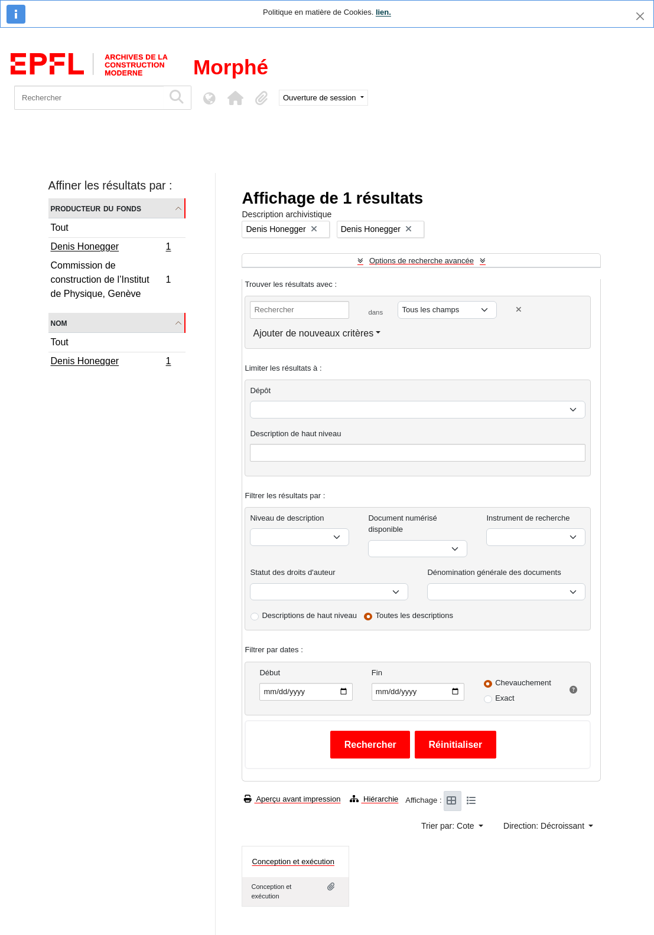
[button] (235, 98)
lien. (383, 12)
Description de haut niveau (295, 433)
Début (269, 672)
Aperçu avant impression (292, 799)
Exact (505, 698)
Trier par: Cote (449, 826)
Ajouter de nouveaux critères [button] (313, 333)
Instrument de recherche (528, 518)
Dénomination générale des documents (494, 572)
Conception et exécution (293, 861)
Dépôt (260, 390)
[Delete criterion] (519, 309)
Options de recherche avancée (421, 260)
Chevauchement (523, 682)
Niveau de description (287, 518)
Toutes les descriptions (415, 615)
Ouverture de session (320, 97)
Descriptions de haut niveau (309, 615)
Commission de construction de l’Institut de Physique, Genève (110, 279)
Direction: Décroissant (545, 826)
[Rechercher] (89, 98)
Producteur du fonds (96, 208)
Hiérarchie (374, 799)
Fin (377, 672)
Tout (60, 228)
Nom (59, 322)
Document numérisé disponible (402, 524)
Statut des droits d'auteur (292, 572)
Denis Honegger (110, 248)
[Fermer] (640, 16)
